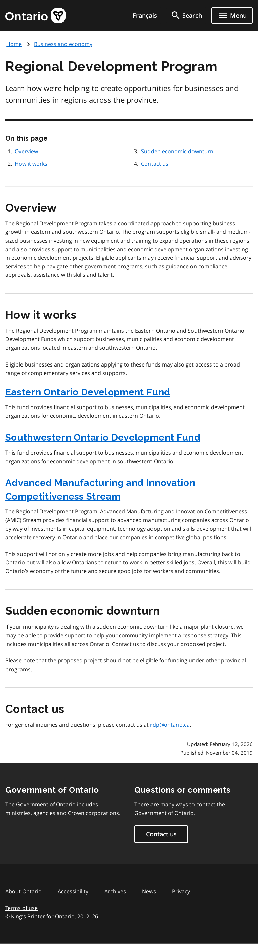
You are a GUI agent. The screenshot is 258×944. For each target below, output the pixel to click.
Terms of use (21, 908)
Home (14, 44)
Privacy (181, 891)
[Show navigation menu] (232, 15)
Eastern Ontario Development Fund (87, 392)
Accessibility (73, 891)
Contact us (154, 163)
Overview (26, 151)
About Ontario (23, 891)
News (149, 891)
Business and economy (63, 44)
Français (145, 15)
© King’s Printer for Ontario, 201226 (51, 916)
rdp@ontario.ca (170, 724)
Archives (115, 891)
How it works (31, 163)
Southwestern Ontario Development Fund (102, 437)
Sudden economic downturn (177, 151)
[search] (186, 15)
